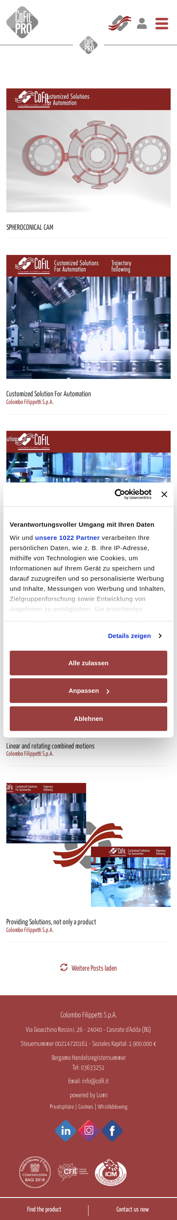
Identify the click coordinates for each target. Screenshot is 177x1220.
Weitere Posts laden (88, 968)
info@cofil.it (95, 1081)
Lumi (102, 1095)
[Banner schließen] (164, 494)
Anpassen (89, 690)
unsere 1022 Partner (67, 537)
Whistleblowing (112, 1107)
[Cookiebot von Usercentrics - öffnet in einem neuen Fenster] (115, 494)
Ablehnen (88, 718)
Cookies (85, 1107)
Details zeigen (129, 635)
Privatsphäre (62, 1107)
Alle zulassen (88, 662)
